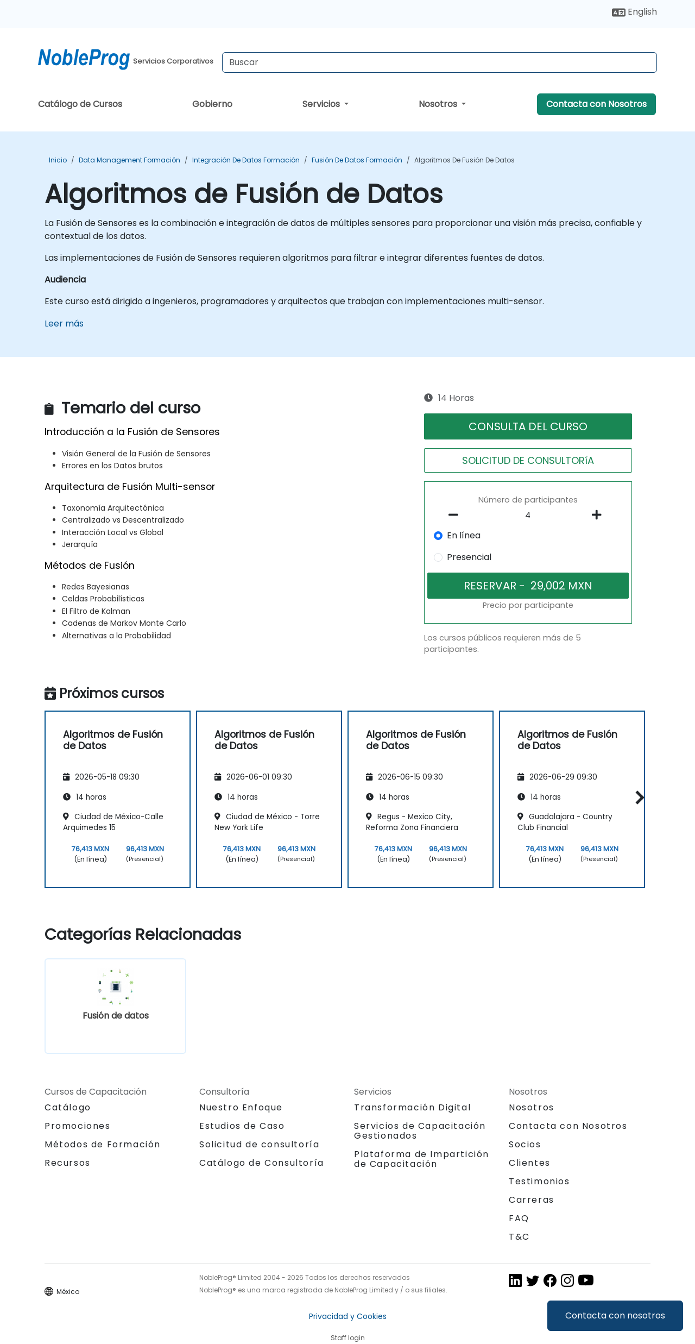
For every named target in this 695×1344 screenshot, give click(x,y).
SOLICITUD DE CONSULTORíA (528, 460)
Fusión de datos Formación (357, 160)
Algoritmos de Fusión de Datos (464, 160)
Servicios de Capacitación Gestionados (420, 1131)
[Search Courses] (439, 62)
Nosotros (439, 104)
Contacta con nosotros (615, 1315)
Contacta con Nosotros (596, 104)
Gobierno (212, 104)
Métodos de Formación (103, 1144)
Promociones (78, 1126)
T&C (519, 1236)
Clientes (530, 1163)
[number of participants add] (599, 515)
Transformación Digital (412, 1107)
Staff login (348, 1337)
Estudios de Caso (242, 1126)
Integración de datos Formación (246, 160)
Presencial (469, 557)
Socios (525, 1144)
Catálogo (68, 1107)
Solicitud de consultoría (259, 1145)
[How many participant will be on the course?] (528, 515)
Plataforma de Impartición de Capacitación (421, 1159)
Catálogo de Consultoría (261, 1163)
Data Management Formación (129, 160)
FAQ (519, 1218)
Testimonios (539, 1181)
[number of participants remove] (456, 515)
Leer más (64, 323)
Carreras (531, 1200)
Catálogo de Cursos (80, 104)
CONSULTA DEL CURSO (528, 426)
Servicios (322, 104)
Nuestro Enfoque (241, 1107)
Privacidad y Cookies (348, 1316)
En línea (464, 535)
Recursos (68, 1163)
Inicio (58, 160)
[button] (637, 798)
